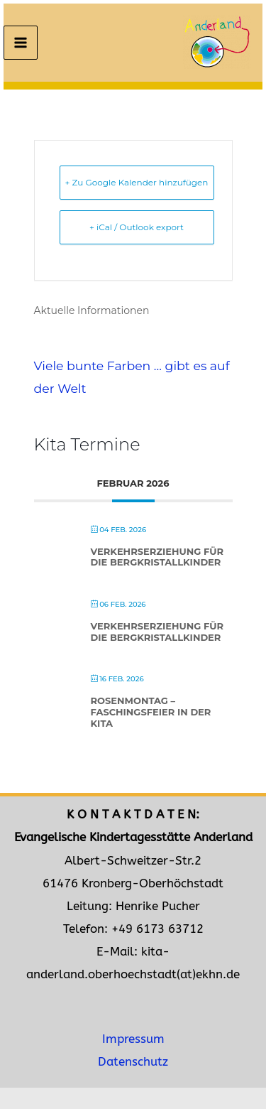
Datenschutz (133, 1061)
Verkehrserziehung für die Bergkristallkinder (157, 557)
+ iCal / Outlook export (136, 227)
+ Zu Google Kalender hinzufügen (137, 182)
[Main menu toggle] (21, 43)
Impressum (133, 1039)
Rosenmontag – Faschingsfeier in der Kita (151, 711)
